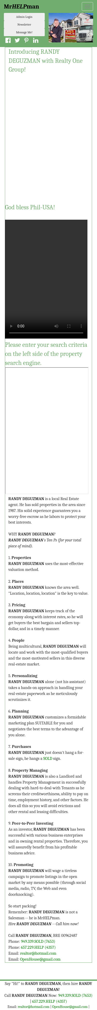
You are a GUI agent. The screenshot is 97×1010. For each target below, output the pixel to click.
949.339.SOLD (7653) (38, 941)
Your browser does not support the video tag (46, 275)
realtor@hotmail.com (38, 953)
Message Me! (24, 32)
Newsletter (24, 24)
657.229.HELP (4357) (38, 947)
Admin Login (24, 17)
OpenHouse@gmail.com (40, 959)
